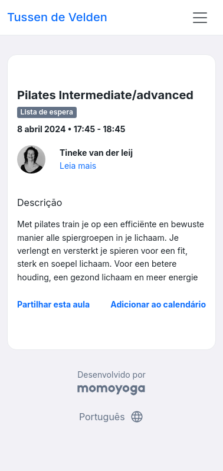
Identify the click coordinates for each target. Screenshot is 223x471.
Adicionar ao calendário (158, 304)
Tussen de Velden (57, 17)
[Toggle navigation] (200, 17)
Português (111, 417)
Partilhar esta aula (53, 304)
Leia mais (78, 166)
